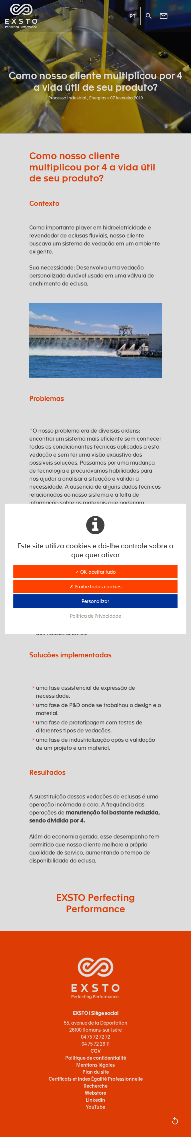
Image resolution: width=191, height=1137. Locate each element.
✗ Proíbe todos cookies (95, 586)
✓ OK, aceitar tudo (95, 572)
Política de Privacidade (95, 616)
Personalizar (95, 601)
